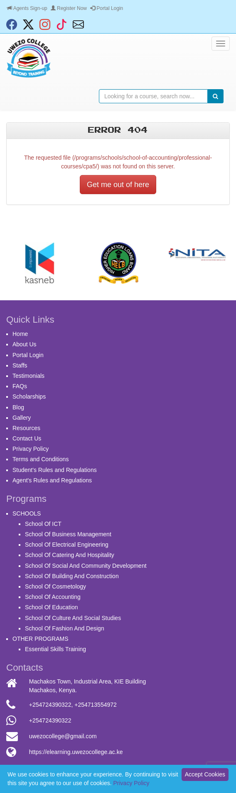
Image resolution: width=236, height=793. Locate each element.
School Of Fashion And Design (64, 628)
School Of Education (51, 607)
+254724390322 (50, 704)
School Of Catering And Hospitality (69, 555)
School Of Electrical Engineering (66, 544)
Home (20, 334)
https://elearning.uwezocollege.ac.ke (76, 752)
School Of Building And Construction (72, 576)
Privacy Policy (30, 448)
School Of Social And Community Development (86, 565)
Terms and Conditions (40, 459)
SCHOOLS (26, 513)
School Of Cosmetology (55, 586)
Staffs (19, 365)
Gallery (21, 417)
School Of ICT (43, 524)
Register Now (69, 8)
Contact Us (26, 438)
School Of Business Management (68, 534)
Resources (26, 428)
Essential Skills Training (55, 649)
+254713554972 (95, 704)
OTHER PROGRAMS (40, 638)
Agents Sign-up (27, 8)
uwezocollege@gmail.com (63, 736)
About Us (24, 344)
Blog (18, 407)
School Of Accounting (53, 597)
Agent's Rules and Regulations (52, 480)
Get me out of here (118, 184)
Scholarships (29, 396)
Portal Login (106, 8)
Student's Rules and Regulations (54, 470)
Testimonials (28, 375)
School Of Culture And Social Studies (73, 618)
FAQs (19, 386)
